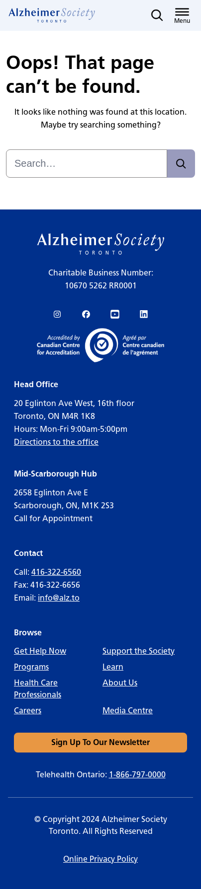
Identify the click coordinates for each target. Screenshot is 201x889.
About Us (119, 682)
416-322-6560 (56, 572)
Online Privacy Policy (100, 859)
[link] (52, 15)
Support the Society (138, 651)
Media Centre (127, 710)
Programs (31, 667)
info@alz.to (59, 598)
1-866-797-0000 (137, 774)
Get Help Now (40, 651)
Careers (27, 710)
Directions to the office (56, 442)
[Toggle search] (157, 15)
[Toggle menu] (182, 15)
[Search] (181, 163)
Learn (112, 667)
